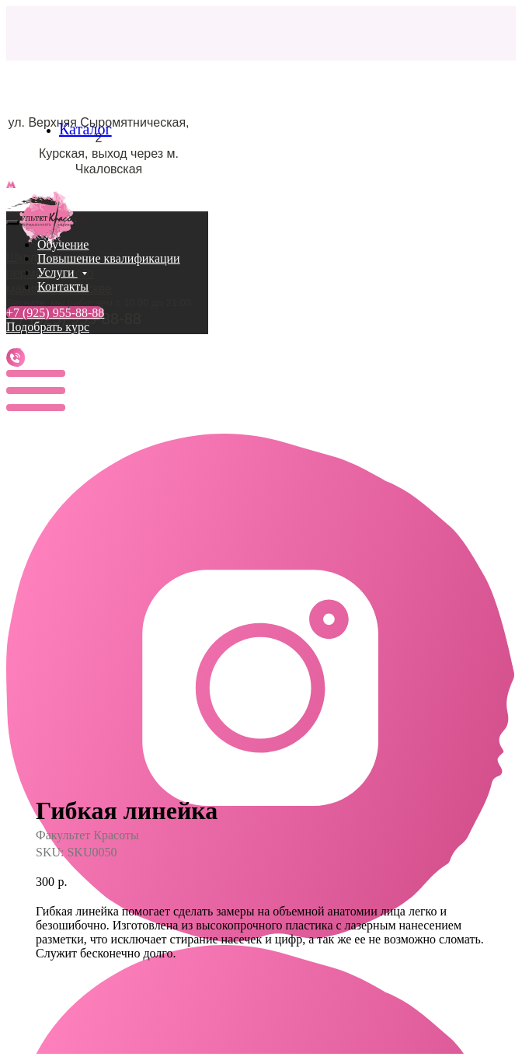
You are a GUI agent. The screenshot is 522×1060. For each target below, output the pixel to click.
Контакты (63, 286)
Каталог (85, 129)
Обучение (63, 244)
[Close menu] (12, 222)
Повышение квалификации (108, 258)
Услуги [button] (57, 272)
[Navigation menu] (14, 202)
